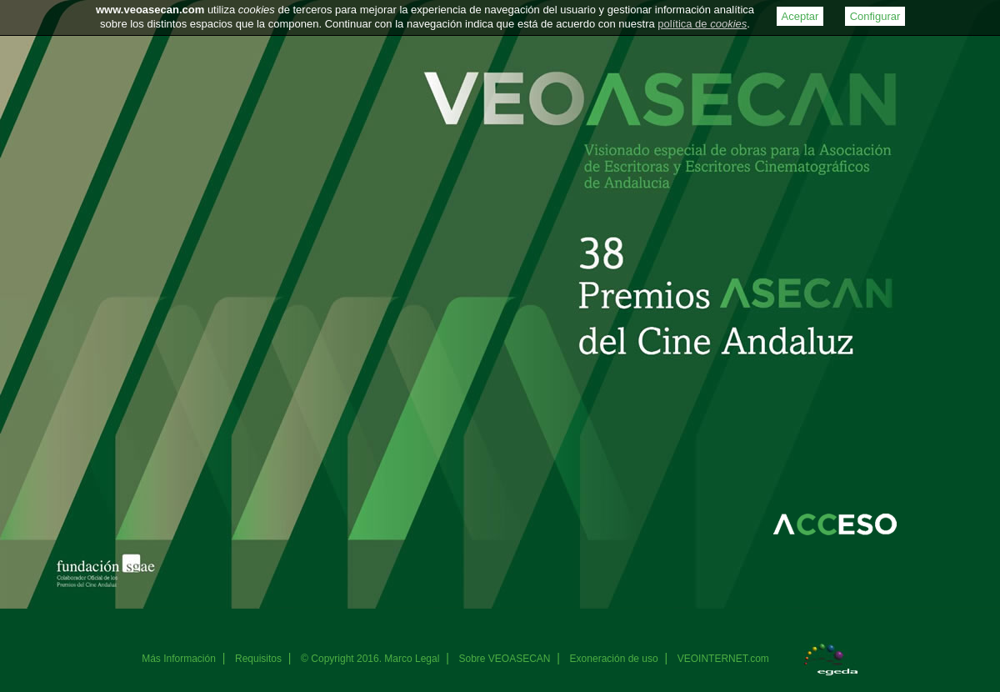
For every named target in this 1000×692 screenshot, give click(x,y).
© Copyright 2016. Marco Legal (370, 658)
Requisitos (258, 658)
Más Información (179, 658)
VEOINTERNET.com (723, 658)
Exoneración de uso (614, 658)
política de (702, 24)
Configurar (875, 16)
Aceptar (800, 16)
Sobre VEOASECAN (504, 658)
